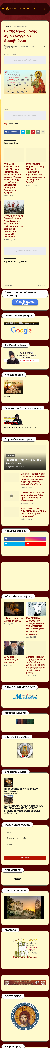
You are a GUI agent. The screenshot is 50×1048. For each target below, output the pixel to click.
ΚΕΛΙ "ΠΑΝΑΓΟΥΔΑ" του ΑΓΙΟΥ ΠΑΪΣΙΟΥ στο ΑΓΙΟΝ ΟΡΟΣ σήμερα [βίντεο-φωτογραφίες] (33, 512)
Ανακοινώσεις (22, 26)
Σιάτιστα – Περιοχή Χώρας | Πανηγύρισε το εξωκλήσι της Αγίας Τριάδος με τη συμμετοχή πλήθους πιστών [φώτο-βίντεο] (33, 479)
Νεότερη (8, 285)
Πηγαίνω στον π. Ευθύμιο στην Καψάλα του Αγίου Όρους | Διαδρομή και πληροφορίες (33, 496)
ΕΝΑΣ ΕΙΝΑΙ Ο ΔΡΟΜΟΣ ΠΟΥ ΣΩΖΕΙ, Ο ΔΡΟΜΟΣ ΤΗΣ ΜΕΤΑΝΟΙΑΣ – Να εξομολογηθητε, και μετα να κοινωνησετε (35, 626)
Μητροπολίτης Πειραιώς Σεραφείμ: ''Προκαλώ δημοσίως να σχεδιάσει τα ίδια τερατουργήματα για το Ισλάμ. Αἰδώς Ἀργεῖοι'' (35, 173)
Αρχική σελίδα (9, 26)
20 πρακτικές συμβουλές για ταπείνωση (11, 659)
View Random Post (24, 302)
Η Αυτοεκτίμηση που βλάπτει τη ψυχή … (13, 619)
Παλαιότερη (40, 285)
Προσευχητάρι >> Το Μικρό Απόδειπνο (23, 461)
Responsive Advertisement (25, 60)
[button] (3, 9)
